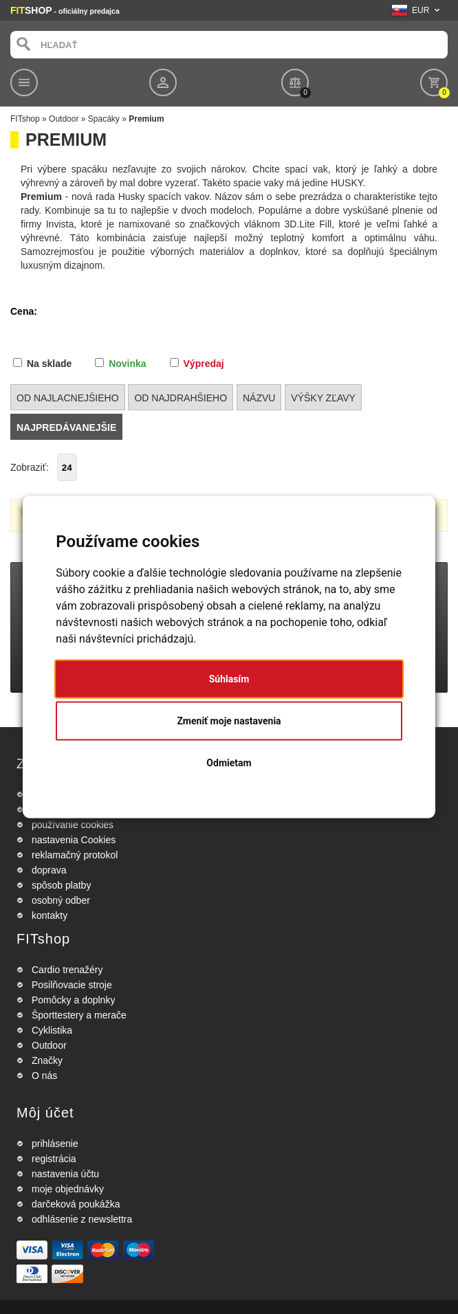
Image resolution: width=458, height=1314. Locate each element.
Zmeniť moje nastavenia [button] (229, 720)
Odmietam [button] (228, 762)
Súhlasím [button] (229, 678)
